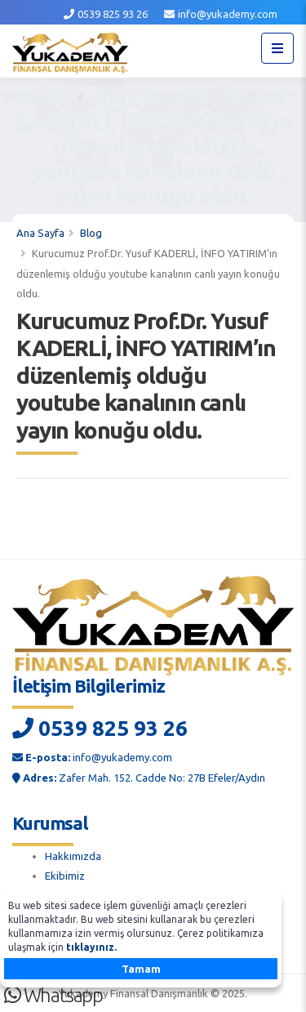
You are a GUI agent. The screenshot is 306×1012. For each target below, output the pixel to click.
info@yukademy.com (227, 14)
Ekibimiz (65, 875)
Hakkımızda (73, 856)
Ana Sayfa (40, 233)
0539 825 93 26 (113, 14)
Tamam (141, 968)
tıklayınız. (91, 947)
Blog (91, 233)
